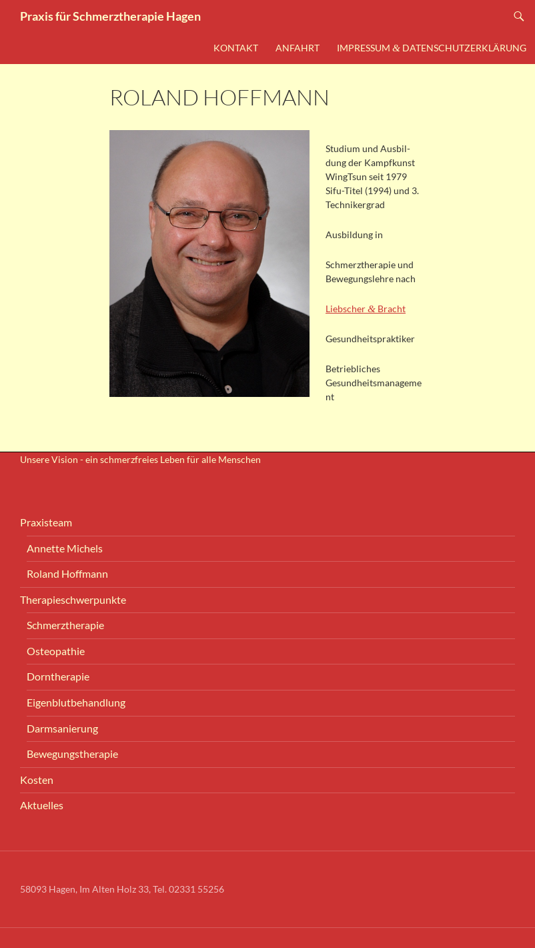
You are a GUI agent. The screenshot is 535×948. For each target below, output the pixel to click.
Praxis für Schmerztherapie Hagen (110, 16)
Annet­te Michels (65, 548)
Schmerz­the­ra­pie (65, 624)
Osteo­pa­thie (56, 650)
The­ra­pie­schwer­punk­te (73, 599)
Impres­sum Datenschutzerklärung (431, 47)
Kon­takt (235, 47)
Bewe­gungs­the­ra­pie (72, 753)
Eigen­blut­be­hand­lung (76, 702)
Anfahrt (298, 47)
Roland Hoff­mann (67, 573)
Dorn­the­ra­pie (58, 676)
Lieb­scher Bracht (366, 308)
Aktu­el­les (41, 805)
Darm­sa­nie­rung (62, 728)
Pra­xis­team (46, 522)
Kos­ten (36, 779)
